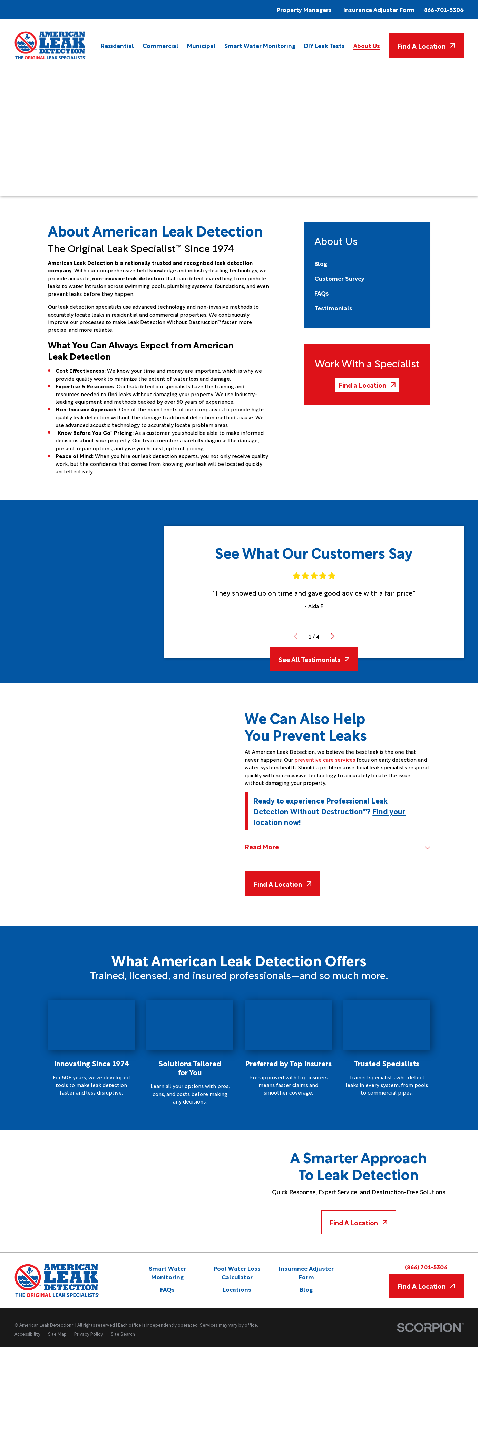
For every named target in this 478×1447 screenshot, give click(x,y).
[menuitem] (117, 45)
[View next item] (332, 636)
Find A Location (426, 45)
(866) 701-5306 (426, 1267)
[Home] (50, 45)
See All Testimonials (314, 659)
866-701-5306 (444, 10)
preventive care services (324, 759)
